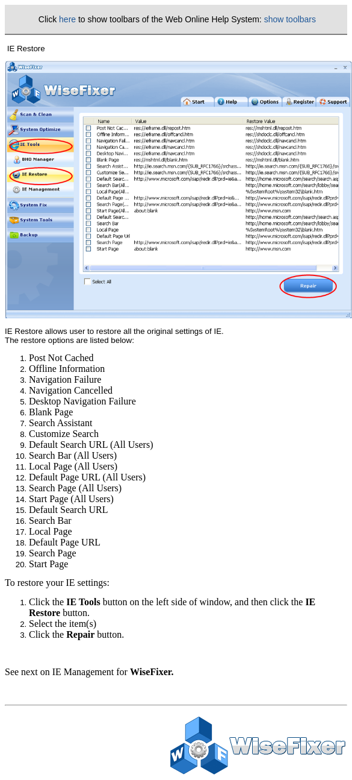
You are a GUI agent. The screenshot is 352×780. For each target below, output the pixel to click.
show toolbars (290, 19)
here (67, 19)
